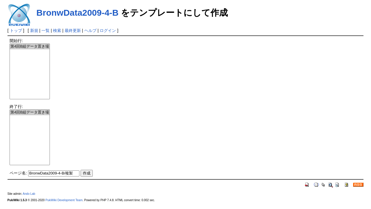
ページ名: (18, 173)
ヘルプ (90, 30)
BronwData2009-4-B (78, 12)
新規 (34, 30)
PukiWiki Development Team (64, 200)
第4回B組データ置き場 (30, 46)
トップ (16, 30)
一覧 (45, 30)
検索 (57, 30)
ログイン (108, 30)
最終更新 (73, 30)
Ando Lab (29, 193)
